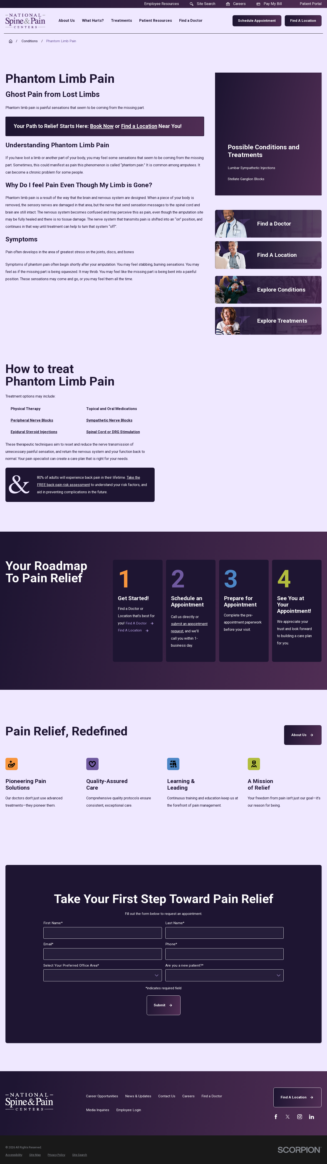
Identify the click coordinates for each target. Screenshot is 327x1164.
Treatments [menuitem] (121, 20)
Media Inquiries (97, 1110)
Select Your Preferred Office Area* (71, 965)
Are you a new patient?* (184, 965)
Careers (188, 1096)
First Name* (53, 923)
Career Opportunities (102, 1096)
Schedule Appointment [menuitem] (257, 21)
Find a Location (303, 21)
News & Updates (138, 1096)
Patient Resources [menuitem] (155, 20)
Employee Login (128, 1110)
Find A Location (298, 1097)
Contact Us (166, 1096)
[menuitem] (268, 168)
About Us (303, 735)
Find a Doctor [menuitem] (191, 20)
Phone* (171, 944)
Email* (48, 944)
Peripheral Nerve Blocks (32, 420)
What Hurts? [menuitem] (93, 20)
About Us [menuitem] (67, 20)
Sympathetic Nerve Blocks (109, 420)
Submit (163, 1005)
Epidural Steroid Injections (34, 432)
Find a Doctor (140, 623)
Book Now (102, 126)
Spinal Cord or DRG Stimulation (113, 432)
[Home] (25, 21)
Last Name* (174, 923)
